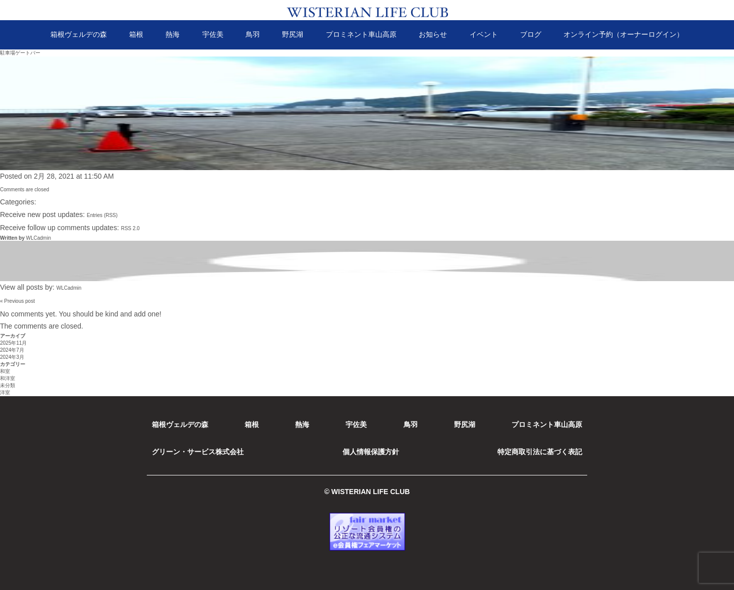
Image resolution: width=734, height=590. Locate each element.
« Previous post (17, 301)
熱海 (172, 34)
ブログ (530, 34)
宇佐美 (212, 34)
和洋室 (7, 378)
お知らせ (433, 34)
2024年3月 (12, 357)
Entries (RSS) (102, 215)
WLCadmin (38, 238)
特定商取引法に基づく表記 (539, 452)
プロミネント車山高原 (361, 34)
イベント (484, 34)
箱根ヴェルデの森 (78, 34)
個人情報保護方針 (371, 452)
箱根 (136, 34)
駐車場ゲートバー (20, 53)
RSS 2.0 (130, 228)
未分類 (7, 385)
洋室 (5, 392)
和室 (5, 371)
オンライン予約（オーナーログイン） (623, 34)
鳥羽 (253, 34)
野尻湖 (292, 34)
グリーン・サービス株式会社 (198, 452)
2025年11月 (13, 343)
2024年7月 (12, 350)
